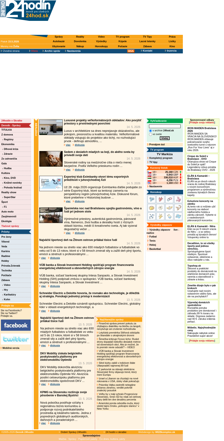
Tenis (151, 240)
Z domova (7, 134)
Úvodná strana (10, 51)
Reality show (8, 192)
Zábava (147, 46)
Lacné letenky (147, 41)
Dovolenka (80, 41)
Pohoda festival (12, 187)
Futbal (152, 236)
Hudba (6, 168)
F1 (4, 206)
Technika (6, 270)
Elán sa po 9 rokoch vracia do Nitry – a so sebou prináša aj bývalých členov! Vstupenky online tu (201, 232)
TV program (123, 36)
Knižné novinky (12, 182)
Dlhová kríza (10, 149)
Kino (172, 46)
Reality (80, 36)
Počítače (6, 275)
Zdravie (7, 153)
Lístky (172, 41)
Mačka (62, 439)
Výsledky (101, 41)
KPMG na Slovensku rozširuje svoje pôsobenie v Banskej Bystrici (63, 394)
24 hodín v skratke (115, 432)
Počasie (122, 46)
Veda (4, 246)
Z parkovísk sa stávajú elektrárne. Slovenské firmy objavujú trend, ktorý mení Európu (117, 372)
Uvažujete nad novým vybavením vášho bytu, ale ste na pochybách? (201, 291)
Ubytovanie (58, 46)
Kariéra (5, 251)
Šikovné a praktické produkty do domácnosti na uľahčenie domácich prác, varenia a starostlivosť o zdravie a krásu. (202, 272)
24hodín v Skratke (11, 120)
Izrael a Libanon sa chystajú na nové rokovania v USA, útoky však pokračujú (118, 380)
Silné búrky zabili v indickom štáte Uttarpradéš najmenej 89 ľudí (116, 364)
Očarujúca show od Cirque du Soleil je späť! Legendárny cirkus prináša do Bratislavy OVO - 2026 (201, 163)
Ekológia (6, 221)
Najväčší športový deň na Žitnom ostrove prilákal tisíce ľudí (78, 240)
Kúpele (123, 41)
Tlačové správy (10, 226)
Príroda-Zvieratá (10, 265)
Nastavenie (154, 186)
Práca (172, 36)
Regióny (7, 139)
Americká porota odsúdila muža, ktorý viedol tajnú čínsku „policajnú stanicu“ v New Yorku (118, 406)
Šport (4, 202)
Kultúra (5, 173)
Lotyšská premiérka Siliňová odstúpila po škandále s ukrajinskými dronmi (118, 334)
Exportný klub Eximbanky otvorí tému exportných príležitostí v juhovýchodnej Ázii (96, 178)
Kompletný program (159, 158)
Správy (59, 36)
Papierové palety (87, 439)
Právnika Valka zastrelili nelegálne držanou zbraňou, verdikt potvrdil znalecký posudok (116, 387)
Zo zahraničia (9, 158)
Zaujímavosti (8, 216)
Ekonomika (7, 144)
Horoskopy (101, 46)
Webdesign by (156, 432)
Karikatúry (9, 294)
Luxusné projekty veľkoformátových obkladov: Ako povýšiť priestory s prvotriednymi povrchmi (102, 122)
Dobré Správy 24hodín (72, 432)
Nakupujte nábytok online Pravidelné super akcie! (201, 331)
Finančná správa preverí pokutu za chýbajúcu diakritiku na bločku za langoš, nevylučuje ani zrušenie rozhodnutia (119, 326)
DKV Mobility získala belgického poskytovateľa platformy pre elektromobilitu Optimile (61, 356)
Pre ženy (6, 236)
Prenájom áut (156, 144)
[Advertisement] (121, 17)
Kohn (6, 299)
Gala (4, 163)
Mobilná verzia (10, 348)
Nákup (80, 46)
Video (101, 36)
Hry (5, 289)
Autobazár (59, 41)
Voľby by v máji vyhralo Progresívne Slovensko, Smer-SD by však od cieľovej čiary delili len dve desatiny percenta (119, 397)
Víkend (5, 241)
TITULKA (6, 129)
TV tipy (152, 162)
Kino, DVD (9, 177)
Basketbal (154, 249)
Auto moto (7, 211)
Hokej (151, 244)
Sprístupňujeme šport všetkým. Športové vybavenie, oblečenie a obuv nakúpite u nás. (201, 251)
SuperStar (9, 197)
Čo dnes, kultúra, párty (112, 439)
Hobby (5, 260)
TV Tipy (147, 36)
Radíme (5, 256)
